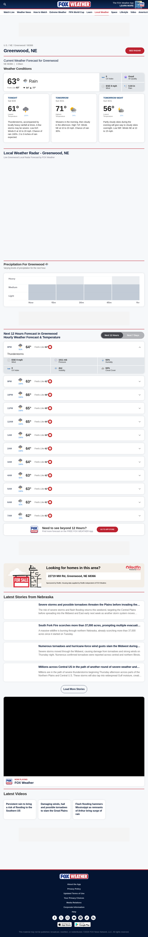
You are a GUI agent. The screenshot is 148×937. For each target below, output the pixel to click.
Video (133, 12)
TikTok (87, 917)
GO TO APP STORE (107, 529)
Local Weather (102, 12)
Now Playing (21, 779)
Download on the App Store (64, 924)
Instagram (67, 917)
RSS (93, 917)
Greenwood (19, 45)
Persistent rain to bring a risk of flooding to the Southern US (19, 807)
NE (11, 45)
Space (114, 12)
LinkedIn (80, 917)
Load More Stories (74, 689)
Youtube (74, 917)
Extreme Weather (57, 12)
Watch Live (9, 12)
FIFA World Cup (76, 12)
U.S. (6, 45)
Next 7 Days (133, 335)
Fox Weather (74, 4)
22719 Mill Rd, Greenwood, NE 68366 (72, 576)
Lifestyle (124, 12)
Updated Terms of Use (74, 893)
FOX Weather (24, 782)
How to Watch (40, 12)
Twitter (61, 917)
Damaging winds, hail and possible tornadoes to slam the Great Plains (54, 807)
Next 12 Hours (112, 335)
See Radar (135, 50)
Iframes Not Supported (74, 208)
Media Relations (74, 902)
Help (74, 912)
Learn (89, 12)
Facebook (54, 917)
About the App (74, 884)
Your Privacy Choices (74, 898)
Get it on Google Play (82, 924)
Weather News (24, 12)
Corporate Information (74, 907)
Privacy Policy (74, 889)
